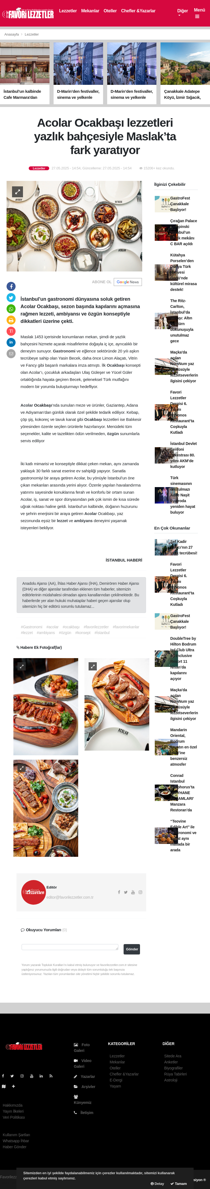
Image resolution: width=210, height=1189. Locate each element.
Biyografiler (173, 1068)
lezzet (63, 520)
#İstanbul (102, 632)
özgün (113, 433)
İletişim (83, 1112)
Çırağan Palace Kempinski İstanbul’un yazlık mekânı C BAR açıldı (183, 232)
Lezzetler (68, 10)
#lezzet (27, 632)
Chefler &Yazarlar (138, 10)
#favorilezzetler (96, 627)
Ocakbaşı (116, 365)
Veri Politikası (14, 1117)
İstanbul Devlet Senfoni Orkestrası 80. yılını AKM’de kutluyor (183, 455)
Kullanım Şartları (16, 1135)
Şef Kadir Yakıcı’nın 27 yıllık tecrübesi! (183, 547)
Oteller (110, 10)
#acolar (52, 627)
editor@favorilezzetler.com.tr (70, 897)
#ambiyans (46, 632)
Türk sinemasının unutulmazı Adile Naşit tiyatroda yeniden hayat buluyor (182, 495)
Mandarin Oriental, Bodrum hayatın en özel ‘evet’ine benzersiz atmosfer (183, 747)
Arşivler (84, 1086)
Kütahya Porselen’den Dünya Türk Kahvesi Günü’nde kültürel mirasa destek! (183, 272)
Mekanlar (90, 10)
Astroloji (170, 1080)
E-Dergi (116, 1080)
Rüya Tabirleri (175, 1074)
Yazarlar (84, 1076)
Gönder (132, 949)
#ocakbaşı (71, 627)
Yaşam (115, 1086)
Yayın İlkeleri (13, 1111)
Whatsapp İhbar (16, 1141)
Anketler (171, 1062)
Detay (157, 1184)
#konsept (82, 632)
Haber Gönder (14, 1147)
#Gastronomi (31, 627)
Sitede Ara (173, 1056)
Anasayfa (12, 34)
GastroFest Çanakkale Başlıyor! (180, 204)
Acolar (27, 405)
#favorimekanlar (126, 627)
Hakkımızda (12, 1105)
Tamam (178, 1184)
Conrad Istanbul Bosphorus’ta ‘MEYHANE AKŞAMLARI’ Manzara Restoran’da (182, 792)
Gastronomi (65, 351)
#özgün (65, 632)
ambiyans (84, 520)
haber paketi (10, 1183)
